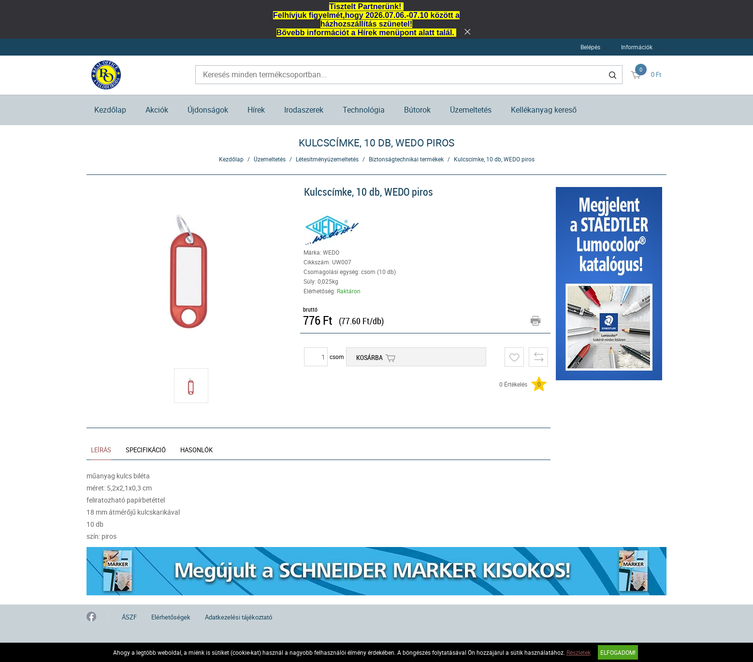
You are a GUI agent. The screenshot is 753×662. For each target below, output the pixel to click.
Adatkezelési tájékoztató (238, 617)
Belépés (590, 47)
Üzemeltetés (471, 109)
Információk (636, 47)
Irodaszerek (303, 109)
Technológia (364, 109)
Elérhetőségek (170, 617)
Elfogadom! (618, 652)
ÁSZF (129, 617)
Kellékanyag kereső (544, 109)
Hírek (256, 109)
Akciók (156, 109)
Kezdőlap (110, 109)
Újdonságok (208, 109)
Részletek (578, 652)
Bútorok (417, 109)
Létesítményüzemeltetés (327, 159)
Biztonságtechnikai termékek (406, 159)
